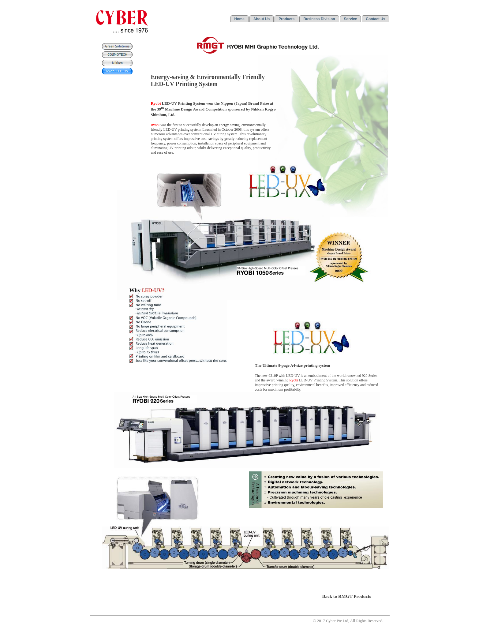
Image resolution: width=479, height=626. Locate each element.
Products (286, 19)
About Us (261, 19)
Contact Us (375, 19)
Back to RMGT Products (346, 596)
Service (350, 19)
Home (239, 19)
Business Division (319, 19)
